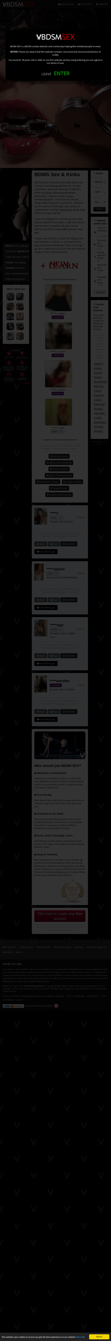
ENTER (62, 73)
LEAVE (46, 74)
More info (80, 1337)
